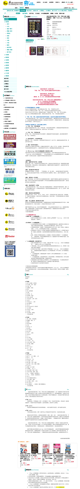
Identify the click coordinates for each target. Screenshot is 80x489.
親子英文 (31, 13)
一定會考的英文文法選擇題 (9, 149)
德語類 (7, 68)
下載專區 (69, 10)
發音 (8, 38)
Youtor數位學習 (62, 10)
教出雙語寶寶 (7, 114)
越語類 (7, 70)
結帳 (72, 2)
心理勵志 (41, 10)
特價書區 (16, 10)
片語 (8, 42)
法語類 (7, 60)
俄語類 (7, 75)
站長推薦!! (7, 126)
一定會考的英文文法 (9, 98)
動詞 (8, 45)
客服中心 (58, 2)
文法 (8, 26)
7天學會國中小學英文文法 (10, 100)
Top (68, 86)
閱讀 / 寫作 (9, 31)
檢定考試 (29, 10)
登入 (73, 7)
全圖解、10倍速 (54, 13)
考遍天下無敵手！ (8, 121)
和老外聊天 (7, 109)
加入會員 (45, 2)
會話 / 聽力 (9, 28)
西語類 (7, 62)
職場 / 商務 (9, 49)
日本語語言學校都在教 (9, 123)
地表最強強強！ (8, 116)
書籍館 (22, 7)
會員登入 (39, 2)
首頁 (16, 7)
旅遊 (8, 35)
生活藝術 (48, 10)
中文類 (7, 73)
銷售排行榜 (10, 10)
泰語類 (7, 65)
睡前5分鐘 (61, 13)
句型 (8, 40)
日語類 (7, 54)
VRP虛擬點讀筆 (45, 13)
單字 (8, 24)
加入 (70, 7)
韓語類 (7, 57)
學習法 (8, 33)
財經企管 (35, 10)
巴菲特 (6, 112)
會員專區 (51, 2)
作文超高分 (6, 140)
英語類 (7, 21)
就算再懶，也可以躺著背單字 (11, 128)
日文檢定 (37, 13)
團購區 (27, 7)
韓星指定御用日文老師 (9, 107)
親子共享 (54, 10)
